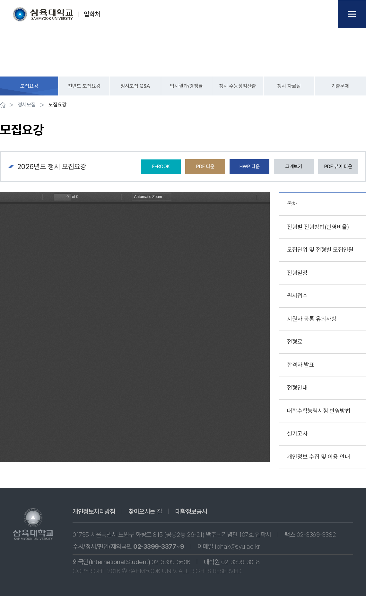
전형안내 (297, 387)
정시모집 (27, 104)
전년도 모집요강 (84, 86)
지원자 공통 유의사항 (311, 318)
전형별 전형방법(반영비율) (318, 226)
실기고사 (297, 433)
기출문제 (340, 86)
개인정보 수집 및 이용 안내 (318, 456)
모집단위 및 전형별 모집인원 (320, 249)
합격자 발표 (300, 364)
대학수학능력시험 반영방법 (318, 410)
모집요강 (29, 86)
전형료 (294, 341)
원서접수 (297, 295)
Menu (352, 14)
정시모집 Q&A (135, 86)
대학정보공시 (191, 511)
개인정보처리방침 (94, 511)
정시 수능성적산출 (237, 86)
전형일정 (297, 272)
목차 (292, 203)
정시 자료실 (289, 86)
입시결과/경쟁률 (186, 86)
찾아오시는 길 (145, 511)
